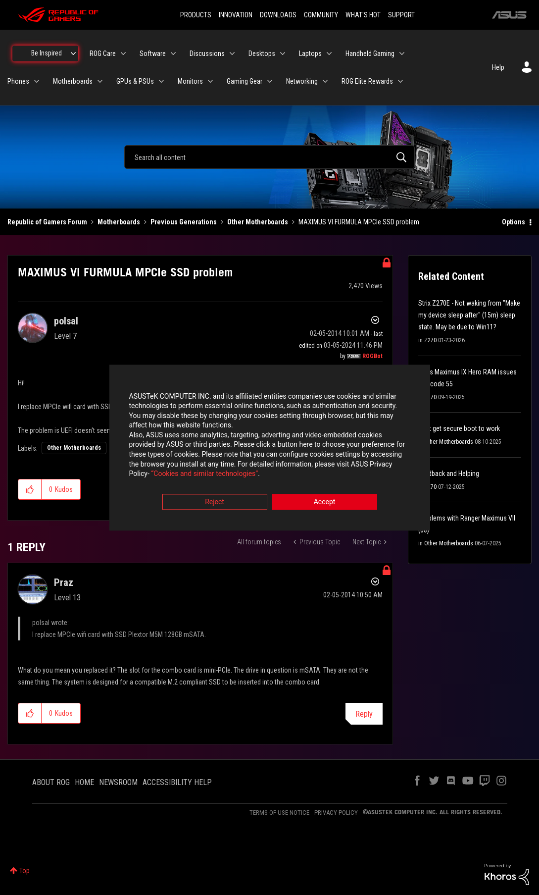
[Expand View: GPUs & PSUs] (161, 81)
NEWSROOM (118, 782)
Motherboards (119, 222)
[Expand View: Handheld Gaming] (402, 53)
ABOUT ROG (51, 782)
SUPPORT (401, 15)
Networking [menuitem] (302, 81)
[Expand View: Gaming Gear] (270, 81)
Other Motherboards (257, 222)
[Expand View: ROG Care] (123, 53)
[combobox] (269, 157)
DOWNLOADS (278, 15)
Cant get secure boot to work (459, 428)
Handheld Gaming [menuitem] (369, 53)
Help (498, 67)
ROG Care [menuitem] (103, 53)
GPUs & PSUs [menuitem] (135, 81)
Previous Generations (183, 222)
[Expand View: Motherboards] (100, 81)
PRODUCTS (195, 15)
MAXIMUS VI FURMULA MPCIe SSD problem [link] (358, 222)
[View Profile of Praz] (63, 582)
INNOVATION (235, 15)
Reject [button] (214, 502)
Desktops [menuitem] (261, 53)
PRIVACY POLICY (336, 812)
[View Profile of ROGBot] (372, 356)
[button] (30, 489)
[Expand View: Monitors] (210, 81)
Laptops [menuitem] (310, 53)
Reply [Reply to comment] (364, 714)
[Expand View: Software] (173, 53)
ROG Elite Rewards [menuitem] (367, 81)
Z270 (430, 340)
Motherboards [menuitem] (73, 81)
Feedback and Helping (448, 473)
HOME (84, 782)
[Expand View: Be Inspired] (73, 53)
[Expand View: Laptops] (329, 53)
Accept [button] (325, 502)
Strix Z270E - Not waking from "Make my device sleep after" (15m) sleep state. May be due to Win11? (469, 315)
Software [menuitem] (153, 53)
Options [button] (513, 222)
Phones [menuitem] (18, 81)
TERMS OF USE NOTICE (279, 812)
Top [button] (24, 871)
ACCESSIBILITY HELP (177, 782)
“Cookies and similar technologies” (204, 474)
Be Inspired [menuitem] (46, 53)
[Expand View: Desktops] (283, 53)
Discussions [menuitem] (207, 53)
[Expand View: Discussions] (232, 53)
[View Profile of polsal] (66, 321)
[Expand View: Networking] (325, 81)
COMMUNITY (321, 15)
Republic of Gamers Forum (47, 222)
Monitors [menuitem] (190, 81)
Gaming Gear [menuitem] (244, 81)
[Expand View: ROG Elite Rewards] (400, 81)
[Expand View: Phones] (37, 81)
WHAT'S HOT (363, 15)
